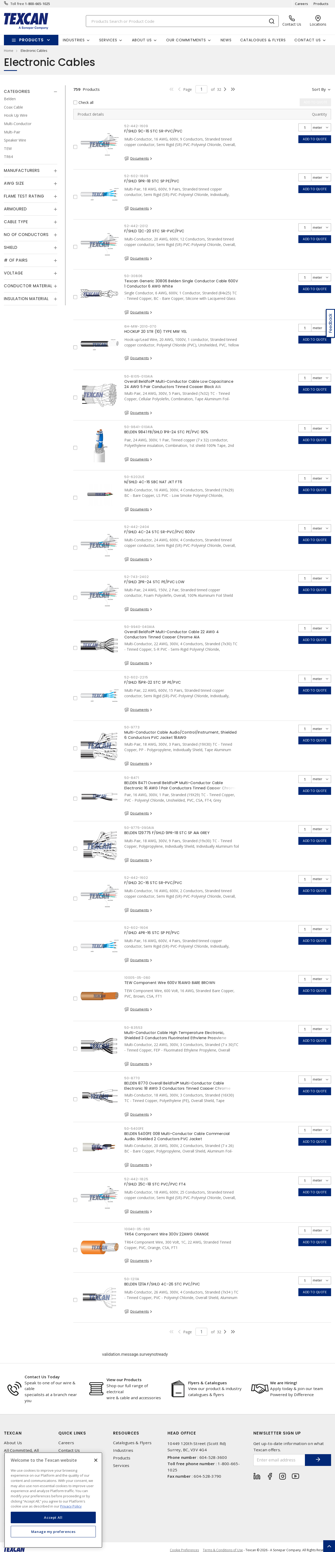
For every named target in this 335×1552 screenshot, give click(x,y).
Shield (11, 247)
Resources (126, 1433)
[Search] (182, 21)
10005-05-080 (137, 977)
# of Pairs (16, 260)
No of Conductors (26, 234)
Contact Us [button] (307, 40)
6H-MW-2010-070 (140, 326)
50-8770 (132, 1078)
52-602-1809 (136, 176)
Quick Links (72, 1433)
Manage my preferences (53, 1531)
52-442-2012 (136, 226)
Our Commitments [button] (186, 40)
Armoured (15, 209)
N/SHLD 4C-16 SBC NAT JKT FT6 (153, 482)
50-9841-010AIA (138, 427)
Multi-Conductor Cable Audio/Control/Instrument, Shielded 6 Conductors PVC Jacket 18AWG (180, 735)
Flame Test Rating (24, 196)
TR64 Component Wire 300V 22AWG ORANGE (166, 1234)
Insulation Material (26, 298)
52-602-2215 (136, 677)
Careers (301, 3)
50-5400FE (134, 1128)
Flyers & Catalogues (207, 1382)
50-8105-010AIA (138, 376)
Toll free (17, 3)
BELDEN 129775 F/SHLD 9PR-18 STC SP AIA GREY (167, 832)
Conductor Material (28, 286)
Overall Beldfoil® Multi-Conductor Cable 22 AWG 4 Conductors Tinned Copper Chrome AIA (171, 634)
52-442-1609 (136, 126)
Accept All (53, 1517)
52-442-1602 (136, 877)
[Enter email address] (279, 1460)
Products (321, 3)
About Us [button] (142, 40)
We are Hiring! (283, 1382)
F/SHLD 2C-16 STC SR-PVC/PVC (153, 882)
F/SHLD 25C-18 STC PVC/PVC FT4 (155, 1184)
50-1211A (131, 1279)
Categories (17, 91)
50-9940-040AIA (139, 627)
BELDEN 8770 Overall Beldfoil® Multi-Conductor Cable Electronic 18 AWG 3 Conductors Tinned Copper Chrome (177, 1086)
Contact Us (69, 1450)
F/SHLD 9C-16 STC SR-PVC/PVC (153, 131)
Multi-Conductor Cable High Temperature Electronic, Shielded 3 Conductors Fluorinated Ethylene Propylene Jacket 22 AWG (175, 1038)
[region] (53, 1500)
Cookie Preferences (184, 1550)
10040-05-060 (137, 1229)
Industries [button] (74, 40)
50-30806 (133, 276)
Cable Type (16, 221)
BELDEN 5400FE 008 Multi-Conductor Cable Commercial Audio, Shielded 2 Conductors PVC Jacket (177, 1136)
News (226, 40)
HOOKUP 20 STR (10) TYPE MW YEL (155, 331)
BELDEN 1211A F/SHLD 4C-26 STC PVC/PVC (162, 1284)
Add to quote (315, 139)
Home (8, 50)
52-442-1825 (136, 1179)
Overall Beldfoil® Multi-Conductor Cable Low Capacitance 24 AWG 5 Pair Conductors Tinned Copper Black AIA (178, 384)
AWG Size (14, 183)
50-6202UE (134, 477)
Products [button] (31, 40)
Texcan (13, 1433)
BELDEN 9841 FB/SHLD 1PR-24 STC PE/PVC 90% (166, 432)
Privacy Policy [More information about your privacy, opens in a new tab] (71, 1506)
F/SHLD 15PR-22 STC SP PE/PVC (152, 682)
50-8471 (131, 777)
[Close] (96, 1460)
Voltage (13, 273)
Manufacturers (22, 170)
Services (121, 1465)
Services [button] (108, 40)
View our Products (124, 1379)
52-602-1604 (136, 927)
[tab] (30, 91)
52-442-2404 (136, 527)
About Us (13, 1442)
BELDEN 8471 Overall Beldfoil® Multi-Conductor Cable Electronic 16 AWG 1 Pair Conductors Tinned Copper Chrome (180, 785)
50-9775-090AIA (139, 827)
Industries (123, 1450)
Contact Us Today (42, 1376)
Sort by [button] (319, 89)
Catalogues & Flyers (263, 40)
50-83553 (133, 1027)
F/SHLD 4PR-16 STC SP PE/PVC (152, 932)
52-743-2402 (136, 577)
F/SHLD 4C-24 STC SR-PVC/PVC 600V (159, 532)
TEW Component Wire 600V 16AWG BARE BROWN (169, 982)
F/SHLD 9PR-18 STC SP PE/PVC (151, 181)
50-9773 (131, 727)
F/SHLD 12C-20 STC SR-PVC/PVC (154, 231)
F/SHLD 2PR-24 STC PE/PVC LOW (154, 581)
